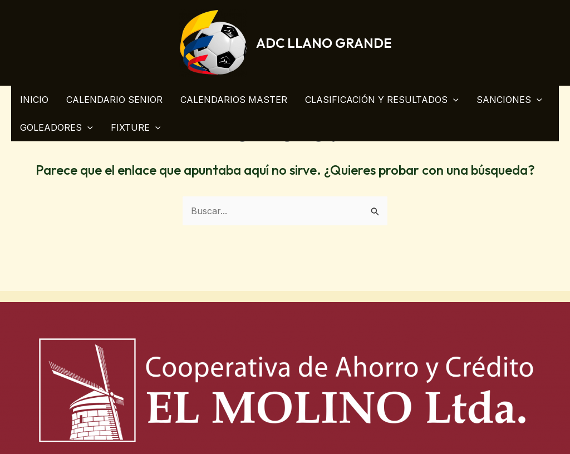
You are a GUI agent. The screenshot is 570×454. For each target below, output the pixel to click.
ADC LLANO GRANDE (323, 42)
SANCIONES (509, 100)
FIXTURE (136, 127)
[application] (453, 100)
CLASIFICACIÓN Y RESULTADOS (382, 100)
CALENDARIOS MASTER (233, 99)
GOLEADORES (56, 127)
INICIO (34, 99)
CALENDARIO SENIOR (114, 99)
